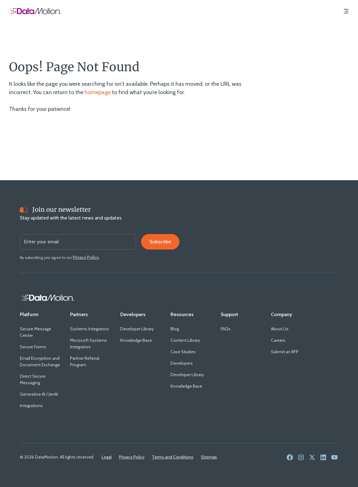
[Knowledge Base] (136, 340)
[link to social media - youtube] (334, 457)
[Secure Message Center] (40, 332)
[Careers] (278, 340)
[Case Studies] (183, 352)
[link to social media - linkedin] (323, 457)
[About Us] (280, 329)
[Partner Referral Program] (90, 361)
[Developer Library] (137, 329)
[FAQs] (226, 329)
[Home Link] (48, 298)
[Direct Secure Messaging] (40, 379)
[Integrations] (31, 405)
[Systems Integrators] (89, 329)
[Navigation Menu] (346, 11)
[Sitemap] (209, 457)
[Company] (281, 314)
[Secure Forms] (33, 347)
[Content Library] (185, 340)
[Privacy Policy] (131, 457)
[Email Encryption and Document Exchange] (40, 361)
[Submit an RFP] (284, 352)
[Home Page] (35, 12)
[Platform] (29, 314)
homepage (98, 92)
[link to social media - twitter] (312, 457)
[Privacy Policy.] (86, 257)
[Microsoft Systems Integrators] (90, 343)
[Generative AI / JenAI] (39, 394)
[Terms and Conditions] (172, 457)
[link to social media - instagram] (301, 457)
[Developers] (132, 314)
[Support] (229, 314)
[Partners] (79, 314)
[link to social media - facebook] (290, 457)
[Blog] (174, 329)
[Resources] (181, 314)
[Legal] (107, 457)
